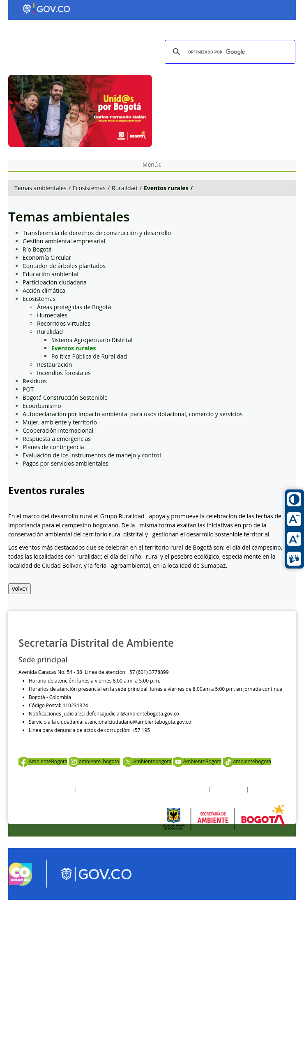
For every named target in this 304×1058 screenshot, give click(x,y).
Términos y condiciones (45, 789)
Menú (152, 164)
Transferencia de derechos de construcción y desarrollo (97, 233)
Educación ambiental (50, 274)
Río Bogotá (37, 249)
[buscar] (228, 52)
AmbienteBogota (42, 761)
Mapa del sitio (266, 789)
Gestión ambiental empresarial (64, 241)
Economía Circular (47, 257)
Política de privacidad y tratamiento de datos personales (142, 789)
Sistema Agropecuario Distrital (91, 340)
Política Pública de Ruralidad (89, 356)
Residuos (35, 381)
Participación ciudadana (55, 282)
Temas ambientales (40, 188)
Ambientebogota (147, 761)
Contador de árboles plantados (64, 266)
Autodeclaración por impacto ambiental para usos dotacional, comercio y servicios (133, 414)
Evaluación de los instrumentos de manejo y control (92, 455)
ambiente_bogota (94, 761)
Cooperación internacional (58, 430)
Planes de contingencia (53, 447)
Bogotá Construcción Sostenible (65, 397)
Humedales (52, 315)
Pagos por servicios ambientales (65, 463)
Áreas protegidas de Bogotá (74, 307)
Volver (20, 588)
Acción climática (44, 290)
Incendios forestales (64, 373)
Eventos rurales (166, 188)
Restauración (54, 364)
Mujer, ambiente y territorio (60, 422)
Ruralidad (125, 188)
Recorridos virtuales (63, 323)
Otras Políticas (228, 789)
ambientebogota (247, 761)
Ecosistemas (89, 188)
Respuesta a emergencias (57, 439)
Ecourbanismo (42, 406)
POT (28, 389)
